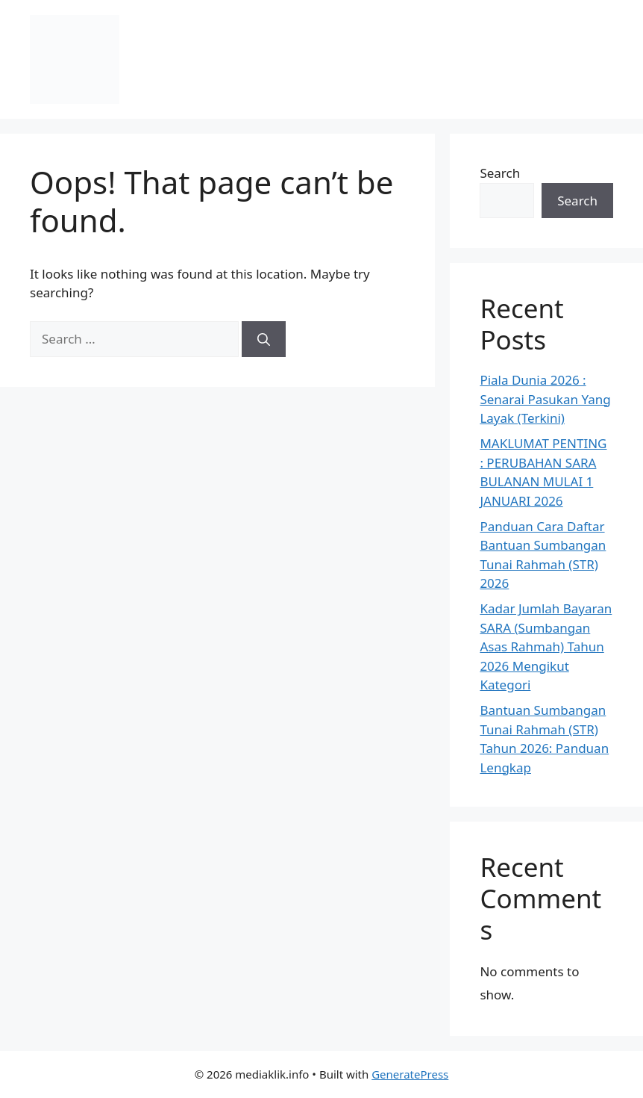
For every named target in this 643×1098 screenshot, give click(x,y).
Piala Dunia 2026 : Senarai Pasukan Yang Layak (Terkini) (545, 399)
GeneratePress (409, 1074)
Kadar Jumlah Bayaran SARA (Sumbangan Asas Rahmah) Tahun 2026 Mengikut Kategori (546, 646)
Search (500, 173)
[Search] (264, 339)
